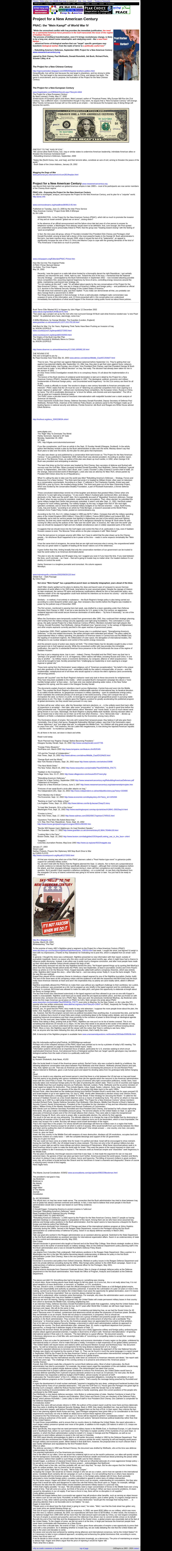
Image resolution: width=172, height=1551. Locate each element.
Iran (79, 1)
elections (94, 4)
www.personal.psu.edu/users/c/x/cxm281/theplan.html (55, 175)
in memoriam (110, 4)
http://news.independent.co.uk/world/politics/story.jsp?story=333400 (99, 791)
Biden (42, 1)
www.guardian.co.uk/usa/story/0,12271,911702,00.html (56, 322)
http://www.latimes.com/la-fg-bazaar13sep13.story (89, 803)
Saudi (89, 1)
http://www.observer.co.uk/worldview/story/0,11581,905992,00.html (61, 350)
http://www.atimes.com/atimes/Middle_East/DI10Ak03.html (85, 755)
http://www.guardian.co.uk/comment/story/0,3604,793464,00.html (90, 830)
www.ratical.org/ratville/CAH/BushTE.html (50, 312)
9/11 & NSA (66, 4)
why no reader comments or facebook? (48, 1548)
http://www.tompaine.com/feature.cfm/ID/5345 (81, 749)
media (87, 4)
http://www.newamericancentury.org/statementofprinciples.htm (107, 785)
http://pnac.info (39, 197)
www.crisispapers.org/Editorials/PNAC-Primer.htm (54, 259)
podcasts (58, 4)
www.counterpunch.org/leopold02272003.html (52, 331)
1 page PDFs (49, 4)
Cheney (36, 1)
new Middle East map (57, 1)
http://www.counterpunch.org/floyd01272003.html (53, 855)
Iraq (84, 1)
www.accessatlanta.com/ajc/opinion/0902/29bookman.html (92, 1173)
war (74, 4)
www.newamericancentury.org (46, 52)
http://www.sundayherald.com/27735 (87, 743)
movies (101, 4)
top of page (84, 1548)
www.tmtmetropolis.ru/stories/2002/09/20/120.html (54, 575)
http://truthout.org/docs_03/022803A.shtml (50, 419)
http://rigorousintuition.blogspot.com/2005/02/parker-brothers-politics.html (64, 71)
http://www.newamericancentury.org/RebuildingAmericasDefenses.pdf (104, 780)
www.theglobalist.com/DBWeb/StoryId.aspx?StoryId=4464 (57, 92)
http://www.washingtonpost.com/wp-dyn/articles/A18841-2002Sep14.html (97, 810)
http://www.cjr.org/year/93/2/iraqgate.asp (94, 843)
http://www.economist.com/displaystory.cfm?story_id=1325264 (90, 797)
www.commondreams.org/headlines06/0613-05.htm (55, 205)
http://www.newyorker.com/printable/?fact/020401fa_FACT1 (91, 768)
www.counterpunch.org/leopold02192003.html (52, 335)
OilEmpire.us (38, 4)
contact (136, 1548)
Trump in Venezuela (102, 1)
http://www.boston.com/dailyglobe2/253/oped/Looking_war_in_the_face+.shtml (96, 837)
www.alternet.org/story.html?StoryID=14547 (82, 1004)
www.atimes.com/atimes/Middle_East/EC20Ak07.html (92, 358)
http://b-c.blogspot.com (42, 940)
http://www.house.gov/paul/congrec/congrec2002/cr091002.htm (64, 824)
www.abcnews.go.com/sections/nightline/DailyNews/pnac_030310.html (63, 951)
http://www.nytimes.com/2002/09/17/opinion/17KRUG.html (90, 816)
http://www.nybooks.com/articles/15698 (96, 762)
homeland (80, 4)
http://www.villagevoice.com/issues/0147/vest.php (85, 774)
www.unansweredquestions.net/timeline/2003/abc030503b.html (109, 1034)
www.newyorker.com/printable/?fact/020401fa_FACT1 (55, 1002)
